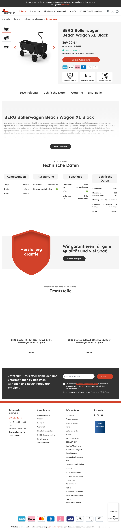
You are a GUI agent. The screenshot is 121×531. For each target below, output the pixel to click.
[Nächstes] (54, 48)
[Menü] (117, 504)
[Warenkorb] (117, 11)
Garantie (77, 92)
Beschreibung (28, 92)
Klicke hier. (65, 5)
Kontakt (40, 423)
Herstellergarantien (45, 431)
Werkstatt (41, 427)
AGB (83, 386)
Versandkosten (54, 527)
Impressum (70, 415)
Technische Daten (54, 92)
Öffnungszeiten (72, 419)
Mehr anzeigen (60, 146)
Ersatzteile (95, 92)
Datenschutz (70, 468)
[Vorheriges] (15, 48)
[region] (60, 328)
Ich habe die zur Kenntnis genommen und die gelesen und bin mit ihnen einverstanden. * (87, 386)
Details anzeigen (74, 259)
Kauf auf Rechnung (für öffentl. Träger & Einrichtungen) (74, 449)
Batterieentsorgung (73, 472)
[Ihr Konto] (112, 11)
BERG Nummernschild (46, 435)
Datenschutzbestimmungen (87, 384)
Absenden (105, 376)
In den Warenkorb (81, 60)
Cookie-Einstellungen (74, 476)
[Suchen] (107, 11)
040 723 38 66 (15, 418)
